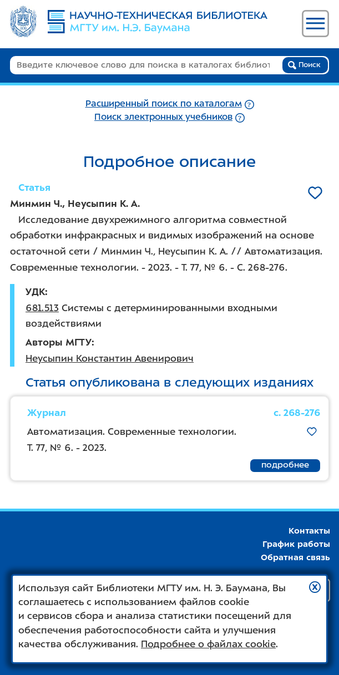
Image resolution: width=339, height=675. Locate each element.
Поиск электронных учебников (163, 116)
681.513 (42, 308)
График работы (296, 544)
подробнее (285, 464)
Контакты (309, 530)
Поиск (304, 64)
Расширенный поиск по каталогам (163, 103)
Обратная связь (295, 557)
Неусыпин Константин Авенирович (110, 358)
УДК (35, 292)
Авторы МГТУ (59, 342)
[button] (315, 587)
